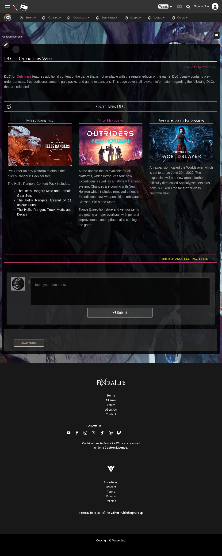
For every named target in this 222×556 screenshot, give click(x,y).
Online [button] (131, 17)
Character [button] (77, 17)
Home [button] (27, 17)
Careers (111, 487)
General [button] (51, 17)
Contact (111, 414)
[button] (165, 7)
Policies (111, 501)
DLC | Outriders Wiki (28, 58)
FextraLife (86, 512)
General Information (12, 36)
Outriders (23, 76)
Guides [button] (178, 17)
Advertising (111, 482)
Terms (111, 491)
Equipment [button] (106, 17)
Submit (120, 312)
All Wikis (111, 400)
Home (111, 395)
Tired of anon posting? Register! (187, 259)
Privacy (111, 496)
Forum (111, 405)
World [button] (155, 17)
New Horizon (110, 120)
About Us (111, 409)
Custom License (116, 447)
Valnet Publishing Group (127, 512)
